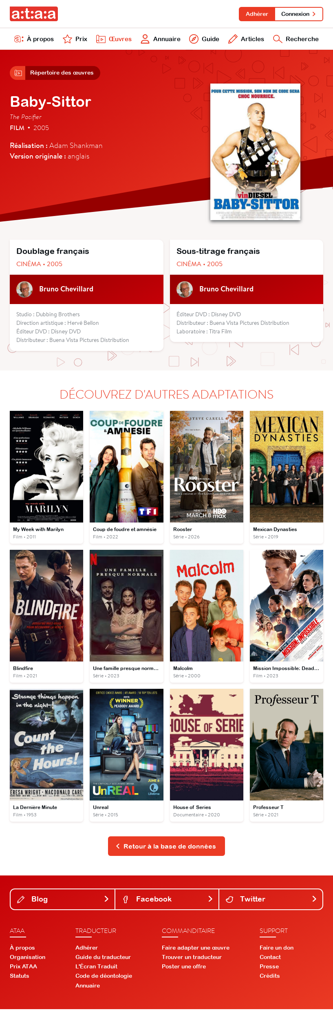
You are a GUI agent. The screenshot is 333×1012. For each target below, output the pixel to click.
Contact (270, 960)
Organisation (27, 960)
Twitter (272, 901)
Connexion (298, 14)
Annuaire (159, 40)
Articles (245, 40)
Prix (74, 40)
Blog (63, 901)
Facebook (168, 901)
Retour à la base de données (165, 848)
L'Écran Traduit (96, 969)
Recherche (295, 40)
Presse (269, 969)
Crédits (270, 978)
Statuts (19, 978)
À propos (34, 40)
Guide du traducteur (103, 960)
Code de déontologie (103, 978)
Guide (203, 40)
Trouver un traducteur (192, 960)
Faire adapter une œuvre (195, 950)
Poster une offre (184, 969)
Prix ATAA (23, 969)
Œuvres (112, 40)
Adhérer (256, 14)
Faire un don (276, 950)
